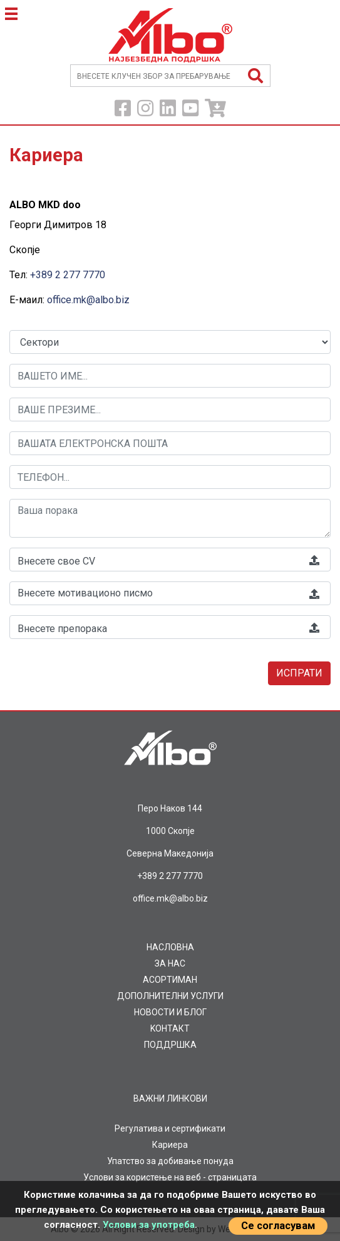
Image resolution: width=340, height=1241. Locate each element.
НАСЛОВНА (170, 947)
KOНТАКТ (170, 1028)
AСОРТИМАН (170, 980)
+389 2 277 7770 (67, 275)
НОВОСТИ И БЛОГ (170, 1012)
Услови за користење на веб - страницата (170, 1177)
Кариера (170, 1145)
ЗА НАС (170, 963)
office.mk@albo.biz (88, 300)
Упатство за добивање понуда (170, 1161)
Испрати (299, 673)
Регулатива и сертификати (170, 1128)
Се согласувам (278, 1226)
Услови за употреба (149, 1224)
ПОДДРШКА (170, 1045)
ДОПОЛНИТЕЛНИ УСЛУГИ (170, 996)
